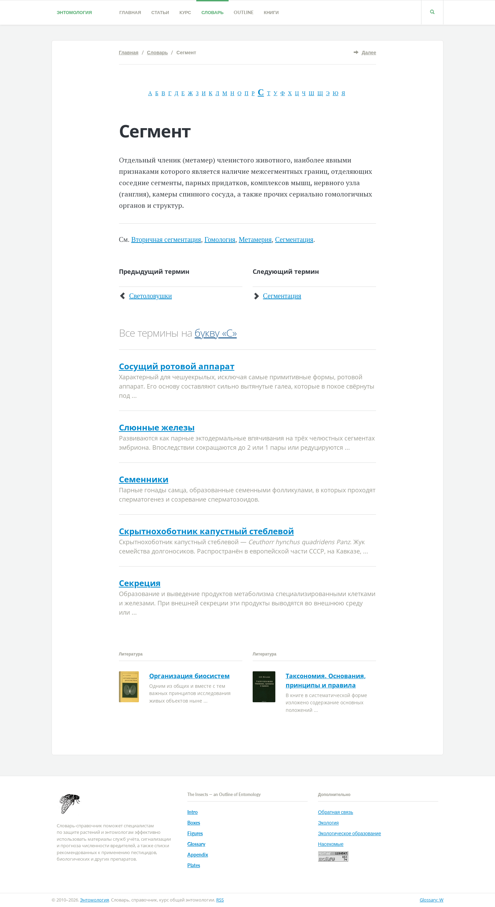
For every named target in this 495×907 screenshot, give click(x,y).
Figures (195, 833)
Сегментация (294, 239)
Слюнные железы (157, 427)
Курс (185, 12)
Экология (328, 823)
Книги (271, 12)
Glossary (196, 844)
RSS (220, 900)
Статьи (160, 12)
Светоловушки (150, 296)
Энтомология (74, 12)
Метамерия (255, 239)
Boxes (193, 823)
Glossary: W (431, 900)
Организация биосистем (189, 676)
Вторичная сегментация (166, 239)
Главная (130, 12)
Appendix (197, 855)
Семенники (143, 479)
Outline (243, 12)
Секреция (140, 583)
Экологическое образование (349, 833)
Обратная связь (335, 812)
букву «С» (215, 333)
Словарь (212, 12)
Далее (369, 52)
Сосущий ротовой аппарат (176, 366)
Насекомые (330, 844)
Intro (192, 812)
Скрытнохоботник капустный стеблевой (206, 531)
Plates (193, 865)
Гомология (220, 239)
